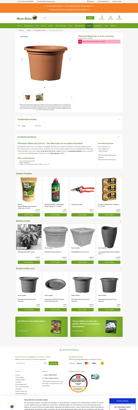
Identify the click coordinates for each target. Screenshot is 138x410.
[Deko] (106, 25)
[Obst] (37, 25)
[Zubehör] (89, 25)
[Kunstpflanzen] (98, 25)
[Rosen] (71, 25)
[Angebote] (113, 25)
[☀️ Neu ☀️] (19, 25)
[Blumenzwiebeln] (79, 25)
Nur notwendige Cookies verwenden (122, 395)
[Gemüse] (43, 25)
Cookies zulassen (122, 388)
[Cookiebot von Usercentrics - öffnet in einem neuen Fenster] (12, 406)
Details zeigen (98, 406)
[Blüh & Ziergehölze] (61, 25)
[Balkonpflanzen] (28, 25)
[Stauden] (50, 25)
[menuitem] (26, 1)
